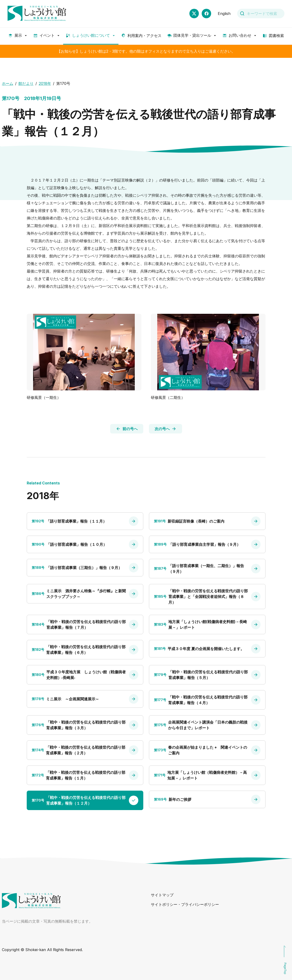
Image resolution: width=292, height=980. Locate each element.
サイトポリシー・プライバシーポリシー (185, 904)
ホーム (7, 83)
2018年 (45, 83)
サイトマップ (162, 895)
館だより (26, 83)
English (224, 13)
